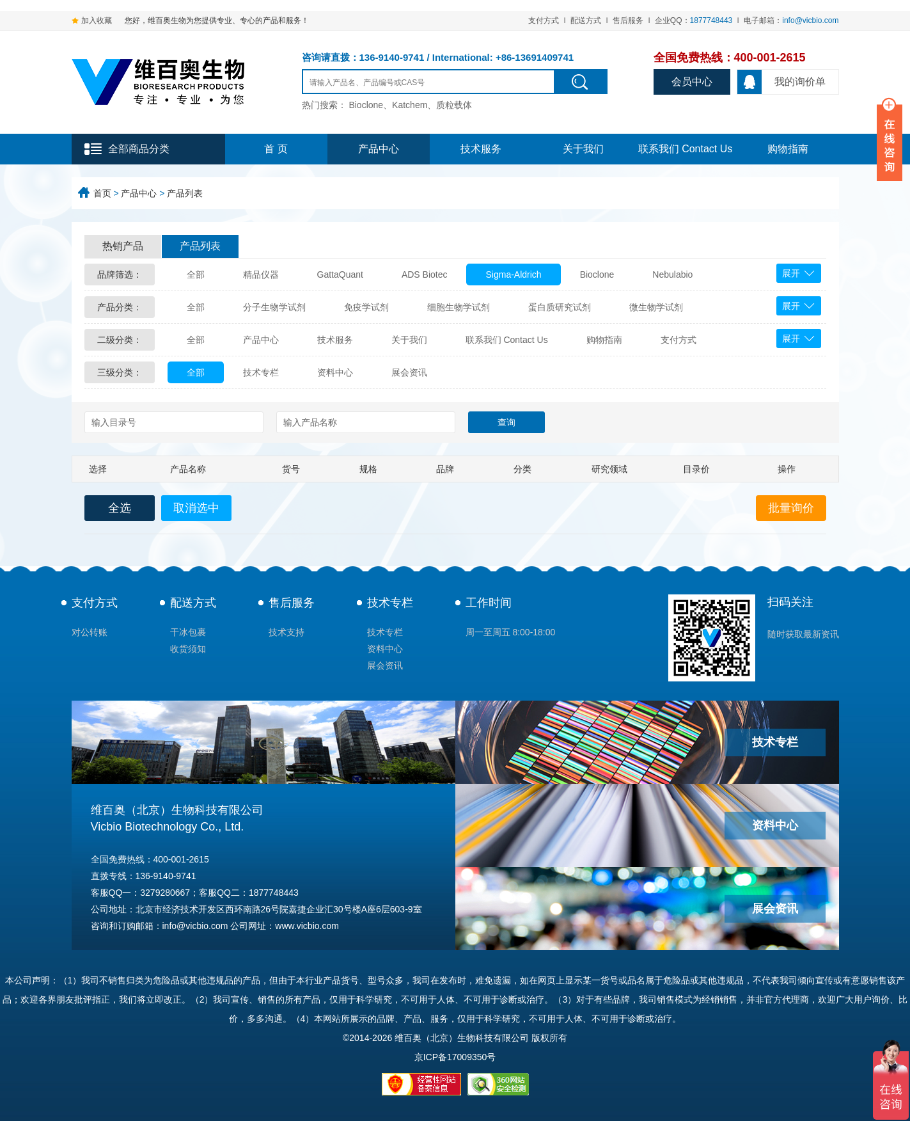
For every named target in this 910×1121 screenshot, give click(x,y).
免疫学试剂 (366, 307)
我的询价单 (781, 82)
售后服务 (628, 20)
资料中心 (335, 372)
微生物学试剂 (656, 307)
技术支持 (286, 632)
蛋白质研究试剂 (559, 307)
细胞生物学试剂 (458, 307)
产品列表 (185, 193)
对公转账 (89, 632)
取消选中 (196, 508)
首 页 (275, 148)
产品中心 (378, 148)
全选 (119, 508)
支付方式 (543, 20)
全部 (196, 274)
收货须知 (188, 649)
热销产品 (122, 246)
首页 (102, 193)
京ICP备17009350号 (455, 1057)
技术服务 (480, 148)
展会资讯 (409, 372)
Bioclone (597, 274)
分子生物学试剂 (274, 307)
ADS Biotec (425, 274)
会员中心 (691, 81)
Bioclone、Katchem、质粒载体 (410, 105)
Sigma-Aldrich (513, 274)
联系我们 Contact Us (685, 148)
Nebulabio (672, 274)
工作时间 (489, 602)
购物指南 (787, 148)
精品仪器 (261, 274)
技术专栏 (261, 372)
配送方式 (585, 20)
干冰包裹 (188, 632)
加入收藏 (96, 20)
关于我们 (583, 148)
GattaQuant (340, 274)
